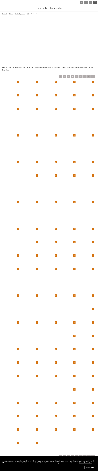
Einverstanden (90, 467)
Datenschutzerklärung (85, 463)
